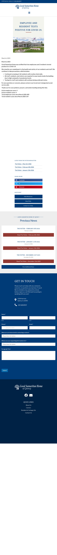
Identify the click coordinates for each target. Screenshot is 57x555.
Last (30, 320)
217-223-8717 (17, 1)
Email (31, 324)
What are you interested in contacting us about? (15, 332)
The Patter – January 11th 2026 (24, 170)
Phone (4, 324)
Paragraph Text (6, 349)
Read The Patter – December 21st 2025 (35, 261)
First (3, 320)
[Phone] (15, 327)
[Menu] (29, 12)
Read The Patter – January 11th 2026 (35, 248)
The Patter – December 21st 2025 (28, 255)
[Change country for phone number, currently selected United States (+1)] (3, 327)
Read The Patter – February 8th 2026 (35, 235)
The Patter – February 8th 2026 (24, 167)
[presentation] (13, 368)
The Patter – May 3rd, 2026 (23, 164)
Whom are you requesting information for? (14, 340)
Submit (5, 370)
